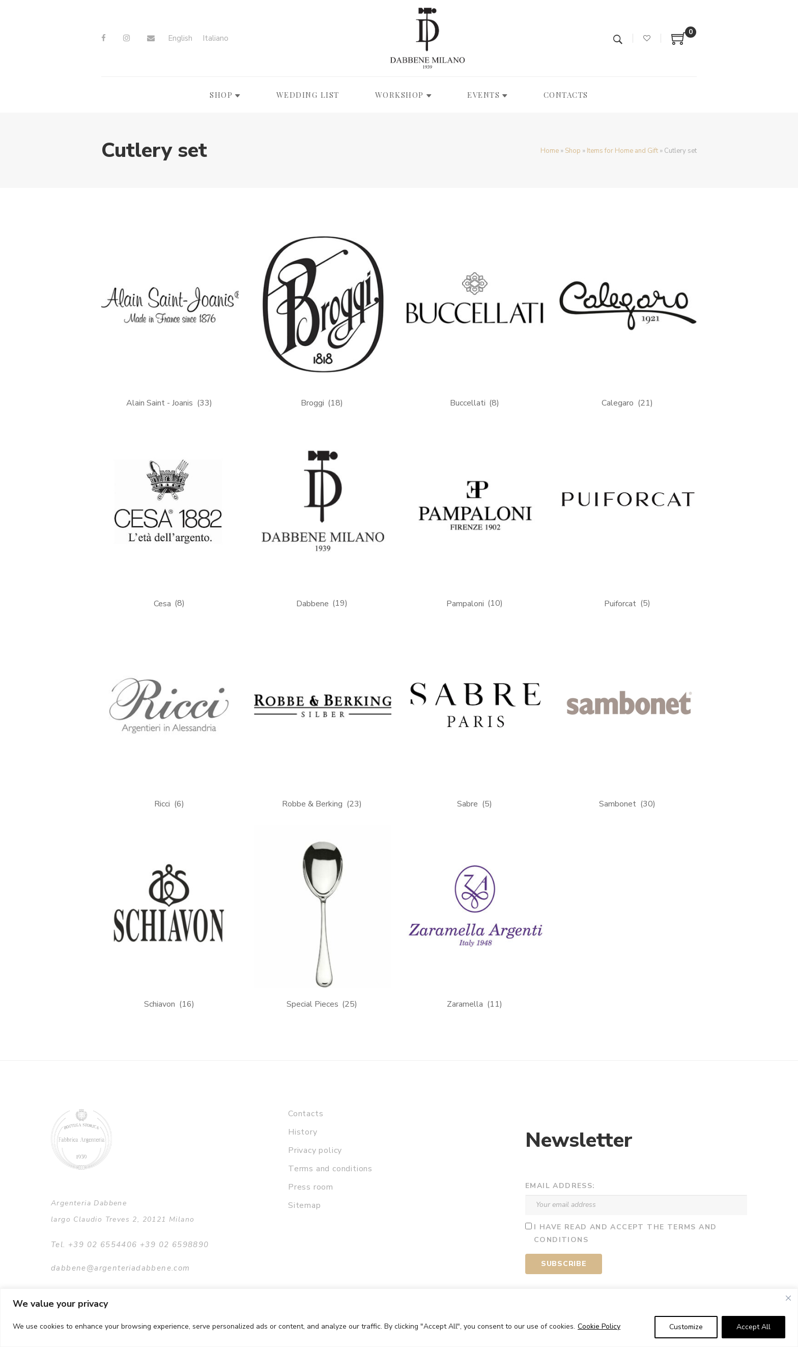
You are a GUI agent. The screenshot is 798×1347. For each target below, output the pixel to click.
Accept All (753, 1327)
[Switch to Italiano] (215, 38)
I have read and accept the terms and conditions (625, 1233)
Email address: (560, 1186)
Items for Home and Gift (622, 150)
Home (549, 150)
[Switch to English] (180, 38)
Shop (573, 150)
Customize (686, 1327)
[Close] (788, 1298)
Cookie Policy (599, 1326)
